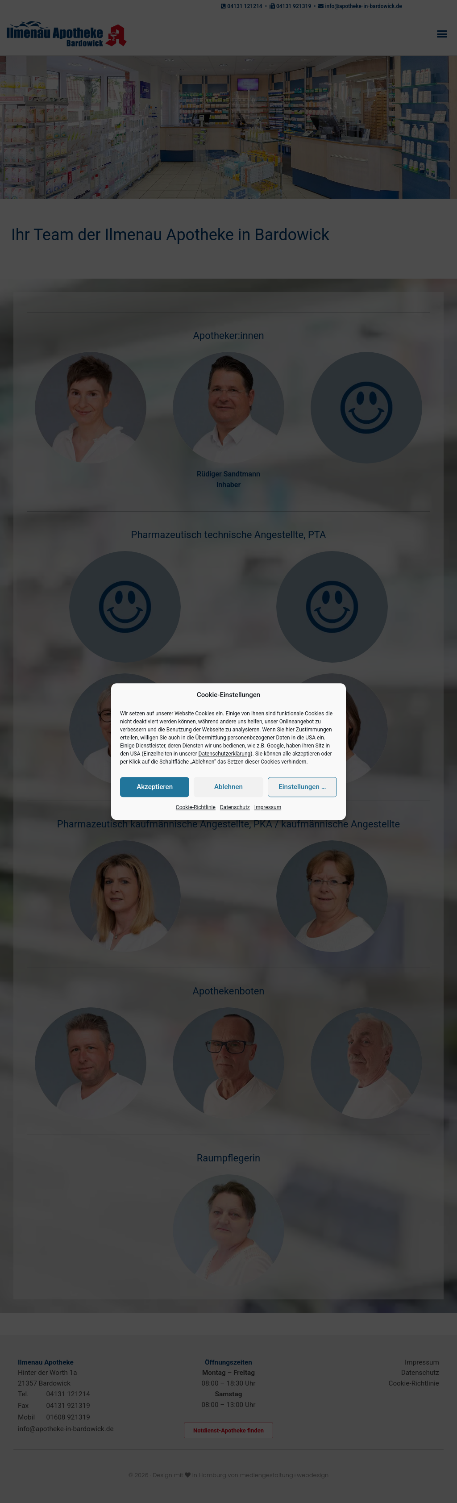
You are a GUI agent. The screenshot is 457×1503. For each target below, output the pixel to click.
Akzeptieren (155, 787)
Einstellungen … (302, 787)
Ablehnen (228, 787)
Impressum (267, 807)
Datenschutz (235, 807)
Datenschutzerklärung (225, 754)
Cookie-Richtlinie (196, 807)
